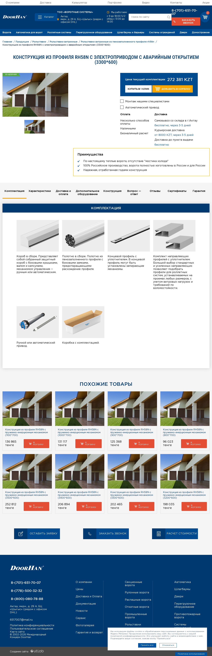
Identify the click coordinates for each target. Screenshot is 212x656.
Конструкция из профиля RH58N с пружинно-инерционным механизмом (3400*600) (79, 495)
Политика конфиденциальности (32, 625)
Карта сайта (17, 632)
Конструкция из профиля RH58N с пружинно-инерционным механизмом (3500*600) (26, 495)
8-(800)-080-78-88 (26, 598)
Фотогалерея (85, 625)
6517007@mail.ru (21, 620)
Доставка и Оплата (89, 596)
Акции (206, 3)
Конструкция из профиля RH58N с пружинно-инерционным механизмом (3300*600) (131, 495)
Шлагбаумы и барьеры (130, 32)
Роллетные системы (59, 32)
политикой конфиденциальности (127, 636)
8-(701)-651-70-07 (184, 12)
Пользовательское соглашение (31, 629)
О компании (12, 3)
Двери (183, 32)
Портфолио (115, 3)
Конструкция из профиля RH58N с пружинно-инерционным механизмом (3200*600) (184, 495)
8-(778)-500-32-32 (26, 590)
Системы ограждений (162, 32)
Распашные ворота (138, 599)
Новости (81, 610)
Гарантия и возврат (89, 632)
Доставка (45, 3)
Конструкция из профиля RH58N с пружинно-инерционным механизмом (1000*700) (79, 432)
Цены (79, 589)
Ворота (6, 32)
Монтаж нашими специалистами (147, 101)
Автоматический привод (142, 107)
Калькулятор (79, 3)
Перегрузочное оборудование (94, 32)
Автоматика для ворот (29, 32)
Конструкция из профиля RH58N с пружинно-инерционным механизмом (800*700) (184, 432)
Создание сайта (27, 652)
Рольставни (133, 624)
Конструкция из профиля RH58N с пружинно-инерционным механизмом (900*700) (131, 432)
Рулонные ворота (137, 592)
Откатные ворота (137, 606)
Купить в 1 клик (138, 89)
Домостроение (201, 32)
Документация (86, 603)
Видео (146, 3)
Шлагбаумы (182, 589)
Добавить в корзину (172, 89)
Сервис (81, 617)
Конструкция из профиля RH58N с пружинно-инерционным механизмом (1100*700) (26, 432)
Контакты (176, 3)
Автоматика (182, 582)
